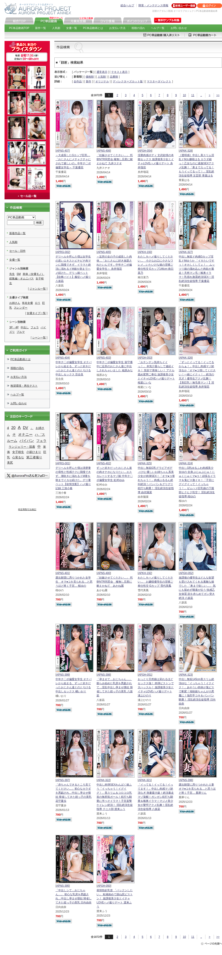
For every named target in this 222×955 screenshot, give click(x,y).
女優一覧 (71, 28)
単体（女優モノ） (33, 274)
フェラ (35, 327)
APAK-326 (185, 357)
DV (25, 428)
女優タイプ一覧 (36, 313)
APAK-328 (185, 150)
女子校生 (18, 452)
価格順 (90, 76)
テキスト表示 (119, 72)
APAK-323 (185, 674)
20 (13, 428)
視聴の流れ (138, 28)
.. (201, 95)
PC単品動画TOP (19, 28)
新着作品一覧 (17, 233)
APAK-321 (144, 780)
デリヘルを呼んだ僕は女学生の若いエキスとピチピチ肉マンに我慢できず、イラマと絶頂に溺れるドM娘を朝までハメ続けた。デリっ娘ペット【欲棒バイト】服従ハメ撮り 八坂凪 (73, 269)
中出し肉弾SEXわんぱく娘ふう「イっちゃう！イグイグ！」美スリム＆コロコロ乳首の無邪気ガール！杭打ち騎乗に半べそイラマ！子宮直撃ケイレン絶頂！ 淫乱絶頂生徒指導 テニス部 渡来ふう (115, 797)
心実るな (18, 457)
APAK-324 (185, 463)
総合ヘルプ (127, 5)
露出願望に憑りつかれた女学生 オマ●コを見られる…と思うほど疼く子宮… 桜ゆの (74, 581)
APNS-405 (103, 252)
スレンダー (20, 307)
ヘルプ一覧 (157, 28)
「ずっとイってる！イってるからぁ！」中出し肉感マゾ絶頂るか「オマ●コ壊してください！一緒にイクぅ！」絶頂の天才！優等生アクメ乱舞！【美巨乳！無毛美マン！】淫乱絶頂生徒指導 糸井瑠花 (197, 374)
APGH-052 (186, 573)
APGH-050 (104, 885)
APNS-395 (62, 885)
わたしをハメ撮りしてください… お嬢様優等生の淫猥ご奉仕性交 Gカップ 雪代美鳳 (155, 581)
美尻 (10, 462)
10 (184, 95)
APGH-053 (145, 357)
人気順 (56, 28)
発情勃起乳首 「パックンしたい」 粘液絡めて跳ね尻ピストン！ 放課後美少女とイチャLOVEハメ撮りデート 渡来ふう (115, 898)
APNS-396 (185, 780)
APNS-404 (62, 357)
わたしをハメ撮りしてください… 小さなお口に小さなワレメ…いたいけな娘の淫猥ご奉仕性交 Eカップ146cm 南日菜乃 (156, 264)
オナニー (25, 434)
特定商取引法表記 (27, 509)
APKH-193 (144, 252)
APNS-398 (103, 674)
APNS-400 (103, 573)
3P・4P (14, 327)
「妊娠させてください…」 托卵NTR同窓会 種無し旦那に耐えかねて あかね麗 (115, 581)
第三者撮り (34, 457)
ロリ (37, 303)
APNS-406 (103, 150)
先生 (12, 274)
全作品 (78, 81)
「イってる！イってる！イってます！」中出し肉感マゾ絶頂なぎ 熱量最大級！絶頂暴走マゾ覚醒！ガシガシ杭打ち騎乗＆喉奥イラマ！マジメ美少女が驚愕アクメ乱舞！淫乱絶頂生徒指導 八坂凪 (156, 797)
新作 (88, 81)
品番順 (114, 76)
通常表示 (102, 72)
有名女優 (27, 303)
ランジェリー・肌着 (22, 446)
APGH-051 (145, 674)
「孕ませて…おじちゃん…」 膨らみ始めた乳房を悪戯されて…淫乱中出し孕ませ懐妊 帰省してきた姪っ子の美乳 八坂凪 (115, 687)
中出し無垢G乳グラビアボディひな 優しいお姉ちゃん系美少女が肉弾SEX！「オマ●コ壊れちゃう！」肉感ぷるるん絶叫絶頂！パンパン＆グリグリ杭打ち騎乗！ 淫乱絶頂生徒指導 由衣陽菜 (156, 480)
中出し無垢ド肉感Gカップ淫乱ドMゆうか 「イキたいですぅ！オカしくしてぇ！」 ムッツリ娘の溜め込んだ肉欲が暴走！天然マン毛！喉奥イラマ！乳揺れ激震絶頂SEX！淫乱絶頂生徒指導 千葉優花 (197, 269)
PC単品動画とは (93, 28)
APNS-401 (62, 573)
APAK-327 (185, 252)
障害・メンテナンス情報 (153, 5)
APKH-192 (144, 573)
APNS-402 (103, 463)
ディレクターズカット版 (128, 81)
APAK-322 (103, 780)
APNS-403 (103, 357)
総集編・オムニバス (21, 278)
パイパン (26, 441)
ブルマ (21, 331)
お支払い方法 (117, 28)
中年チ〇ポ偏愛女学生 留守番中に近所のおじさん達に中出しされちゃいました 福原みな (115, 366)
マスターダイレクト (159, 81)
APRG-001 (62, 463)
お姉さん (14, 303)
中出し (25, 327)
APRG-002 (62, 252)
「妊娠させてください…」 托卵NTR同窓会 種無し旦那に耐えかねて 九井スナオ (115, 159)
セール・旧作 (17, 250)
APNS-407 (62, 150)
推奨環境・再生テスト (24, 385)
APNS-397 (62, 780)
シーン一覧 (39, 337)
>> (218, 95)
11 (192, 95)
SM (19, 274)
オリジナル (102, 81)
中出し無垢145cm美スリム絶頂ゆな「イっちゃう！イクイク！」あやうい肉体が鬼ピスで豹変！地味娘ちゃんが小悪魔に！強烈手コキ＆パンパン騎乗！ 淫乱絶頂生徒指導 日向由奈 (197, 691)
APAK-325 (144, 463)
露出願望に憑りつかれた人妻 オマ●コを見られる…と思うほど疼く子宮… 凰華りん (197, 788)
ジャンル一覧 (37, 288)
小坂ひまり (33, 452)
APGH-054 (145, 150)
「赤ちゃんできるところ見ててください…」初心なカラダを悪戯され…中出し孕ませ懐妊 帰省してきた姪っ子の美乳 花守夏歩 (74, 793)
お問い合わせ (179, 28)
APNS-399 (62, 674)
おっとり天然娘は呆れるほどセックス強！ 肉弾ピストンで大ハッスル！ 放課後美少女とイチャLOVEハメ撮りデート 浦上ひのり (156, 687)
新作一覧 (40, 28)
